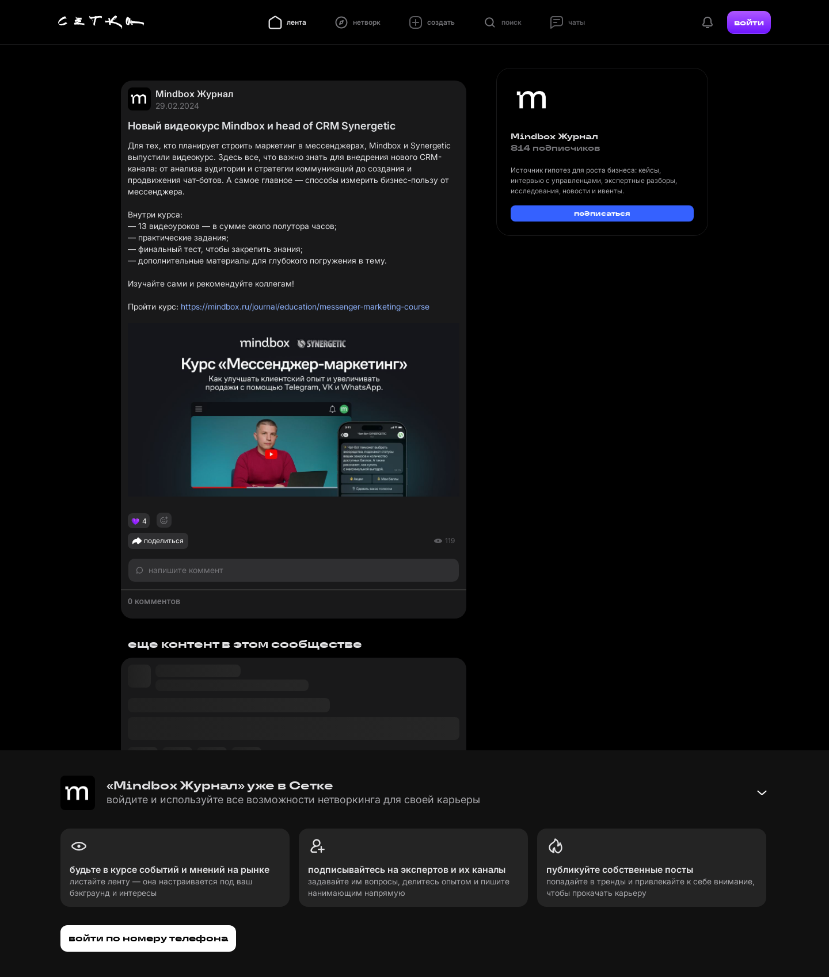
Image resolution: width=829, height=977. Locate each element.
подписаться (602, 213)
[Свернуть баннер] (762, 793)
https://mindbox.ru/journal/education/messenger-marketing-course (305, 306)
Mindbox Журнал (194, 94)
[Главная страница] (101, 22)
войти (749, 22)
